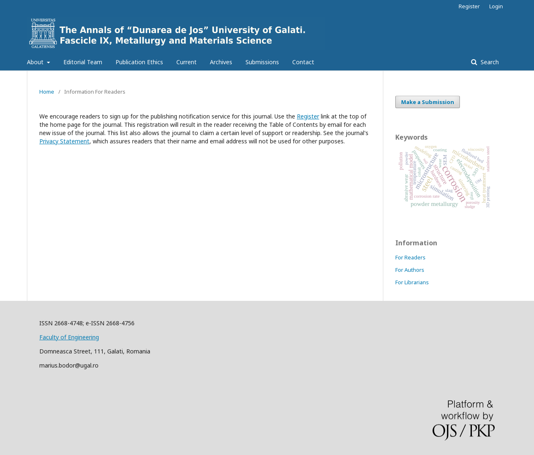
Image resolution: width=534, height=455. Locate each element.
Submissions (262, 62)
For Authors (409, 269)
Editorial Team (82, 62)
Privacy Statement (64, 141)
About (36, 62)
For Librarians (412, 282)
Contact (303, 62)
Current (186, 62)
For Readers (410, 257)
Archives (221, 62)
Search (489, 62)
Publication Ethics (139, 62)
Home (46, 91)
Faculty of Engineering (69, 337)
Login (496, 6)
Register (469, 6)
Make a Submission (427, 102)
